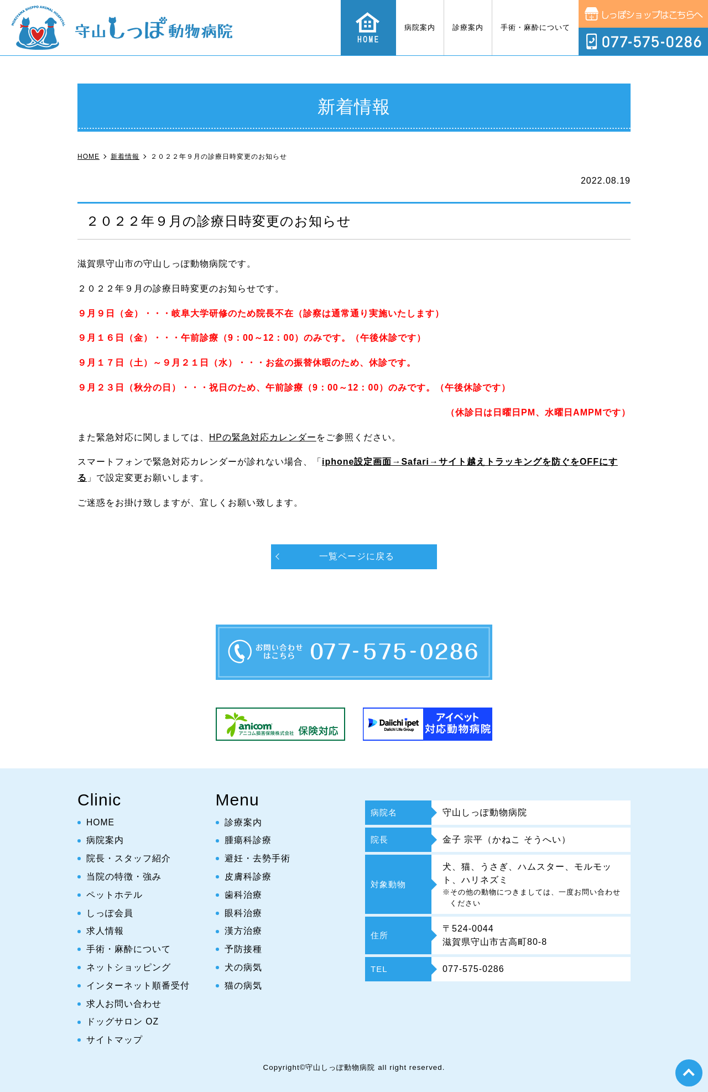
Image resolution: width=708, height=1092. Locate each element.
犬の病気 (243, 967)
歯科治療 (243, 894)
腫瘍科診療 (248, 840)
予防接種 (243, 949)
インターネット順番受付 (138, 985)
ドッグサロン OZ (122, 1021)
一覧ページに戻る (356, 556)
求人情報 (105, 930)
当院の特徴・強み (124, 876)
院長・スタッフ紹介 (128, 858)
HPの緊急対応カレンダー (262, 437)
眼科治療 (243, 913)
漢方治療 (243, 930)
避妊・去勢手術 (257, 858)
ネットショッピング (128, 967)
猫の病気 (243, 985)
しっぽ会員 (109, 913)
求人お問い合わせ (124, 1003)
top (688, 1072)
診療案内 (467, 27)
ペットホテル (114, 894)
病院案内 (419, 27)
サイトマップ (114, 1039)
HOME (100, 822)
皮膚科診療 (248, 876)
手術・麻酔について (535, 27)
